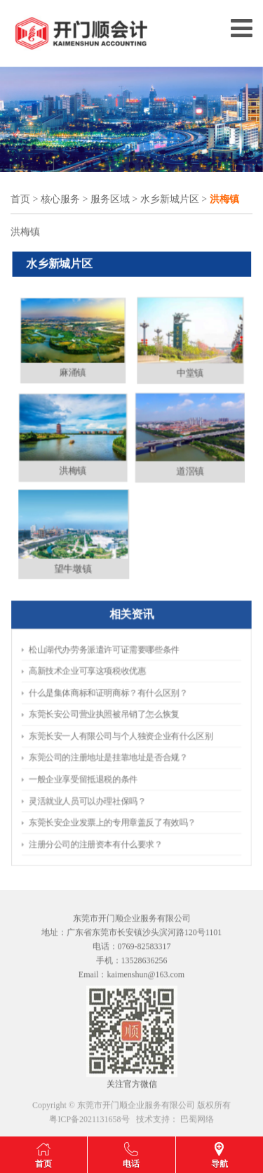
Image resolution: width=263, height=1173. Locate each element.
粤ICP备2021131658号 (89, 1123)
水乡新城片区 (169, 200)
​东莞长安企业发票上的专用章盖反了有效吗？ (122, 780)
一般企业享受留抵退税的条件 (106, 756)
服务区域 (110, 200)
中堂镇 (195, 367)
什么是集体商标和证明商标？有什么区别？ (119, 711)
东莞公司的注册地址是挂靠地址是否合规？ (119, 745)
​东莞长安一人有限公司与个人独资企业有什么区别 (126, 734)
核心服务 (60, 200)
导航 (219, 1164)
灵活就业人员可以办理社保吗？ (109, 768)
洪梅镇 (67, 473)
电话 (131, 1164)
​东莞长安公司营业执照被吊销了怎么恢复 (117, 723)
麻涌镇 (67, 367)
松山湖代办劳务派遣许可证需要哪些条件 (117, 689)
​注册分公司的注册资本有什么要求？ (113, 791)
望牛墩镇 (67, 578)
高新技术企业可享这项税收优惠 (109, 700)
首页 (20, 200)
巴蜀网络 (197, 1123)
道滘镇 (195, 473)
